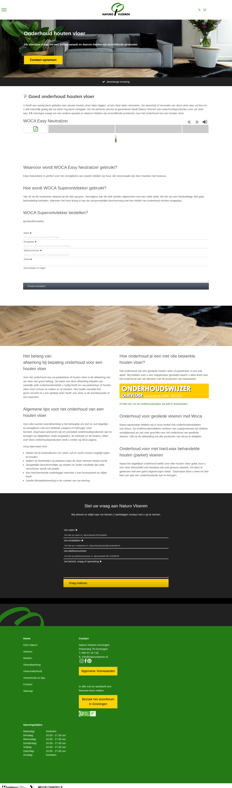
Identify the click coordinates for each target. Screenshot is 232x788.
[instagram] (82, 662)
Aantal (27, 259)
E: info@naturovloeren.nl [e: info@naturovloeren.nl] (93, 656)
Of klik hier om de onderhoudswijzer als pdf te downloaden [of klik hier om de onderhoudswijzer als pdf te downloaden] (154, 403)
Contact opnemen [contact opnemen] (43, 60)
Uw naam (69, 530)
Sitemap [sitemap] (28, 690)
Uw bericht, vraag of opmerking (81, 561)
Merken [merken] (27, 658)
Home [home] (26, 638)
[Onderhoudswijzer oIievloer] (164, 397)
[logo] (116, 10)
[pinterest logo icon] (89, 662)
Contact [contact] (27, 684)
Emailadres (29, 242)
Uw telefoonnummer (75, 551)
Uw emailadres (72, 540)
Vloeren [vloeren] (27, 651)
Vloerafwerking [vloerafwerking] (31, 664)
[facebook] (86, 662)
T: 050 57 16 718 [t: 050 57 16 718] (88, 652)
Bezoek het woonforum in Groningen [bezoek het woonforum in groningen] (98, 701)
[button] (35, 128)
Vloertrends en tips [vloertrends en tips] (34, 677)
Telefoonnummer (31, 250)
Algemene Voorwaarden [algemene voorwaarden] (98, 671)
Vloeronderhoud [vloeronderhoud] (32, 671)
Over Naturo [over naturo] (30, 644)
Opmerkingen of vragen (35, 268)
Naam (26, 233)
